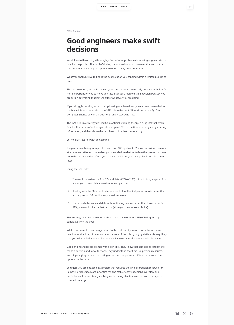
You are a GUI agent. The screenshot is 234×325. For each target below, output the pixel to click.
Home (103, 6)
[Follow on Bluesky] (177, 313)
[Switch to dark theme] (190, 6)
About (124, 6)
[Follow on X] (184, 313)
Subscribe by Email (80, 313)
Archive (113, 6)
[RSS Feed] (191, 313)
